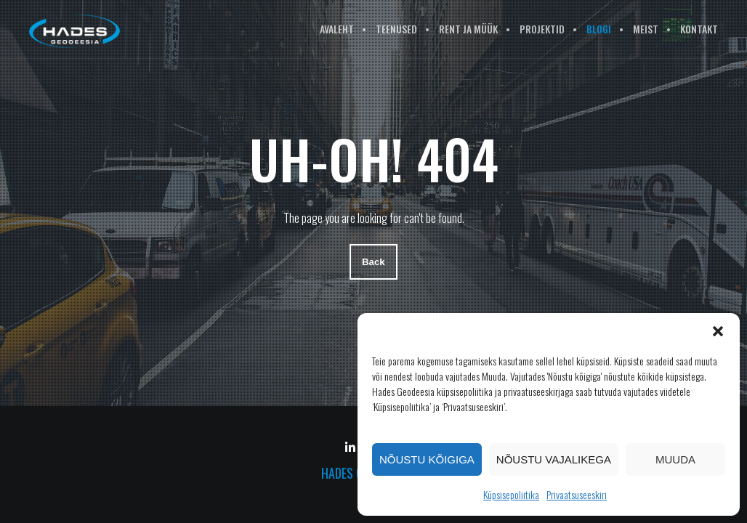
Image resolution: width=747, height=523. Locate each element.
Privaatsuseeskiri (576, 494)
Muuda (675, 459)
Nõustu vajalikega (553, 459)
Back (373, 262)
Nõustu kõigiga (427, 459)
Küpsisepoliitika (511, 494)
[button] (718, 331)
